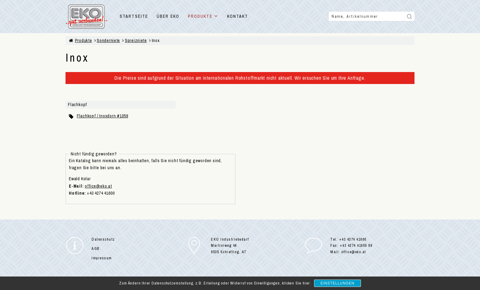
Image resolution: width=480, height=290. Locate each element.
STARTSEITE (134, 16)
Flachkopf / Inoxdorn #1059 (102, 116)
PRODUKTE (203, 16)
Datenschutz (103, 239)
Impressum (102, 258)
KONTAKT (237, 16)
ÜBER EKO (168, 16)
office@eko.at (98, 186)
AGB (95, 248)
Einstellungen (337, 283)
